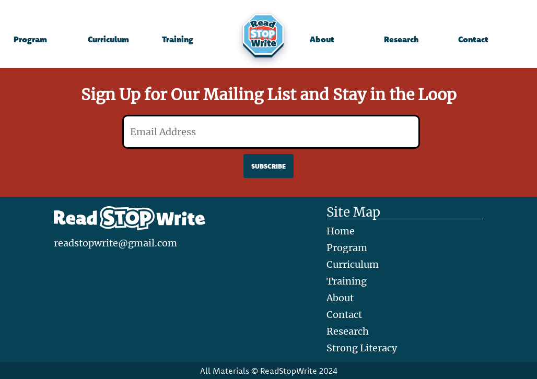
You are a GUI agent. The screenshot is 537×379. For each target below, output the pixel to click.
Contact (473, 38)
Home (340, 231)
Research (401, 38)
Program (30, 38)
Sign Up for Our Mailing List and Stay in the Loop (269, 94)
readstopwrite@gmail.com (115, 243)
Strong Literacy (361, 348)
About (322, 38)
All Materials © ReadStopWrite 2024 (268, 370)
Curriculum (108, 38)
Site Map (353, 212)
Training (177, 38)
